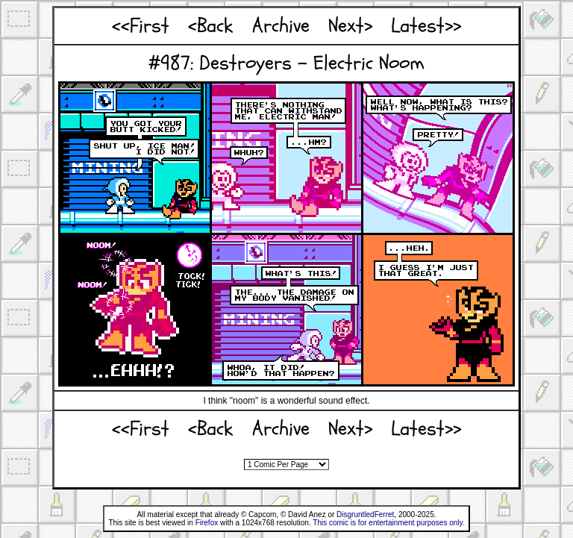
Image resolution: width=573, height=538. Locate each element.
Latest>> (426, 26)
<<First (140, 26)
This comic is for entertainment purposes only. (388, 523)
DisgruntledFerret (365, 514)
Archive (281, 26)
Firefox (207, 523)
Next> (350, 26)
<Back (210, 26)
